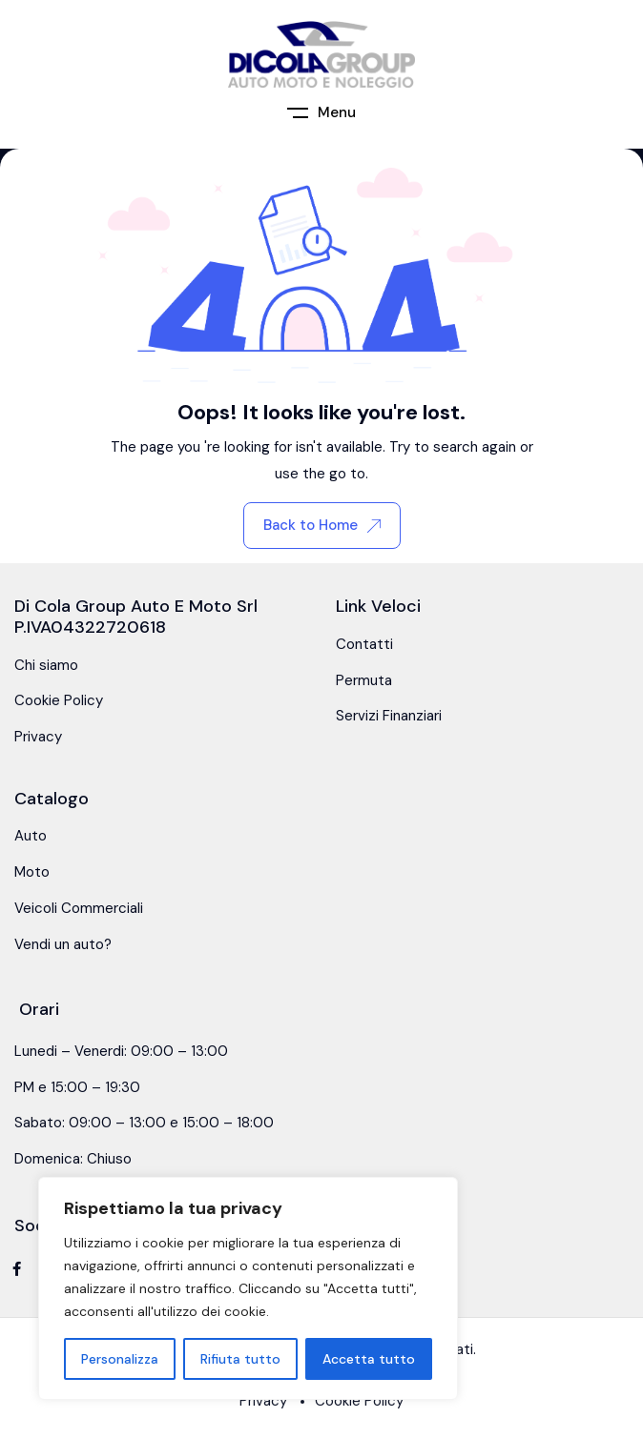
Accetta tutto (368, 1358)
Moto (32, 871)
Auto (30, 835)
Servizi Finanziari (389, 715)
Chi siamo (46, 665)
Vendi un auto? (63, 944)
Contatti (364, 644)
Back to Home (322, 525)
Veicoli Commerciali (78, 908)
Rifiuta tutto (240, 1358)
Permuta (364, 680)
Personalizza (119, 1358)
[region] (248, 1288)
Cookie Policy (58, 700)
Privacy (38, 736)
